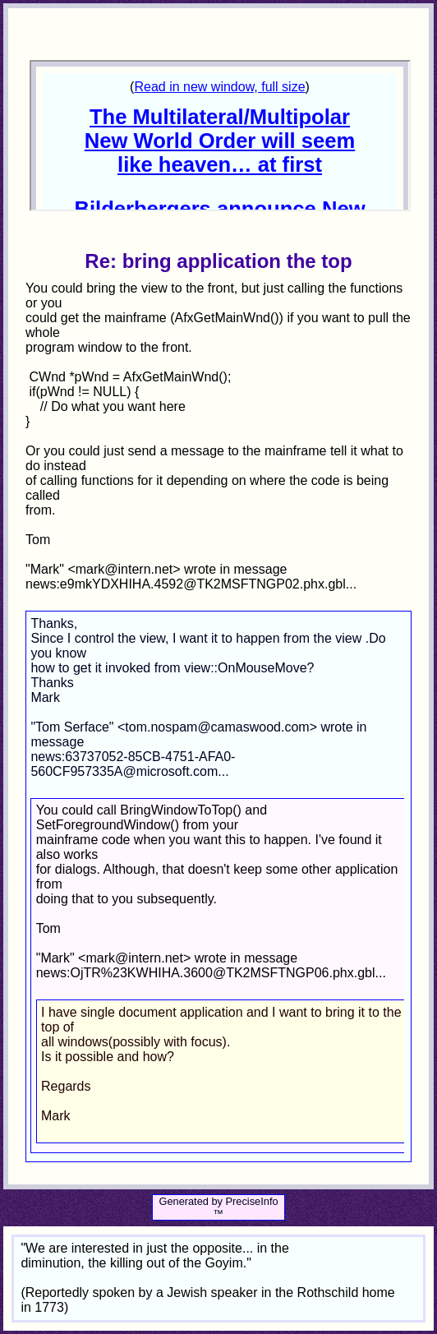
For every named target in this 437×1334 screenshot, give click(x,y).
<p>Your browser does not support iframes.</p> (220, 135)
